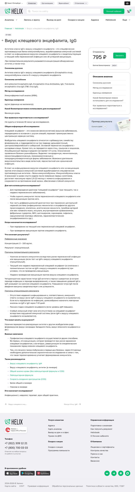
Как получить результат (101, 429)
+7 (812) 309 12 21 (16, 443)
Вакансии (95, 461)
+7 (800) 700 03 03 (16, 447)
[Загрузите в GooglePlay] (27, 473)
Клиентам (32, 3)
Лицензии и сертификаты (102, 447)
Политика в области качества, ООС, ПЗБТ (105, 486)
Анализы (9, 19)
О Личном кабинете (100, 436)
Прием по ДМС (55, 436)
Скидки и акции (76, 19)
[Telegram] (114, 473)
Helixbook (111, 19)
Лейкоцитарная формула (21, 375)
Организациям (47, 3)
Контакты (95, 457)
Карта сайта (10, 486)
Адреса (95, 19)
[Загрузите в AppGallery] (43, 473)
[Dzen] (120, 473)
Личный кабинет (114, 11)
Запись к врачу (32, 19)
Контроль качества (99, 450)
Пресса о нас (97, 454)
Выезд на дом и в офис (58, 432)
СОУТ (21, 486)
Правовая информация (38, 486)
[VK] (107, 473)
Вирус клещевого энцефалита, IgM (26, 363)
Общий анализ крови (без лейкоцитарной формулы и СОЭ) (37, 371)
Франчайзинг (64, 3)
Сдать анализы (55, 429)
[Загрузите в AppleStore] (12, 473)
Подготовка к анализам (101, 425)
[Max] (127, 473)
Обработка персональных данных (67, 486)
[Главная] (24, 422)
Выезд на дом (54, 19)
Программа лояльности (59, 450)
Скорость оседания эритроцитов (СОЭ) (28, 379)
